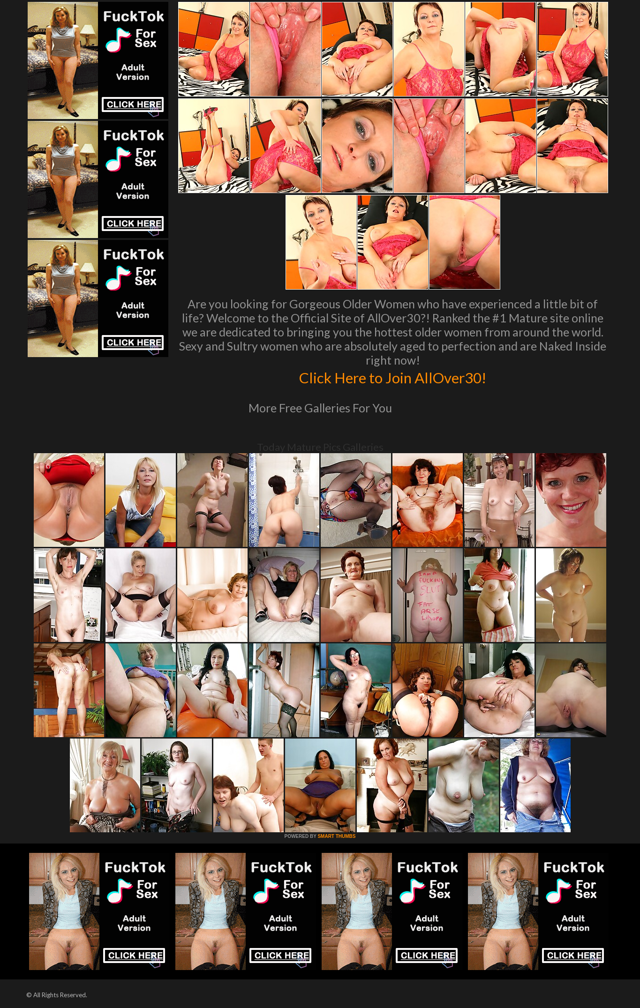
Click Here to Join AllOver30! (393, 377)
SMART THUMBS (336, 836)
